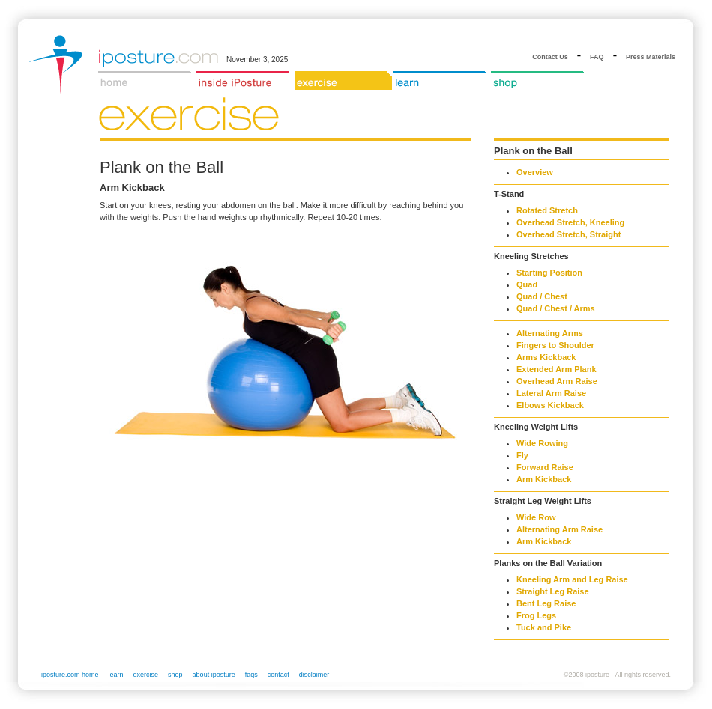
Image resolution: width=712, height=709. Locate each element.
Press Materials (650, 57)
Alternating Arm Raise (559, 529)
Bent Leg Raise (546, 603)
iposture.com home (70, 674)
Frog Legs (536, 615)
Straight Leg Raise (552, 591)
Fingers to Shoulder (555, 345)
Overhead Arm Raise (556, 381)
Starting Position (549, 272)
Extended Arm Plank (556, 369)
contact (278, 674)
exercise (146, 674)
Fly (522, 455)
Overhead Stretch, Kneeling (570, 222)
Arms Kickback (546, 357)
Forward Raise (544, 467)
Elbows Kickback (550, 405)
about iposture (214, 674)
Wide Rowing (542, 443)
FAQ (597, 57)
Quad (526, 284)
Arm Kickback (543, 479)
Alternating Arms (549, 333)
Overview (534, 172)
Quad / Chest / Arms (555, 308)
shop (175, 674)
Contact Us (550, 57)
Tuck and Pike (543, 627)
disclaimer (314, 674)
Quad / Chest (541, 296)
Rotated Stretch (547, 210)
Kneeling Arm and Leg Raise (572, 579)
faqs (251, 674)
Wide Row (535, 517)
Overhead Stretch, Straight (568, 234)
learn (116, 674)
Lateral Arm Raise (551, 393)
